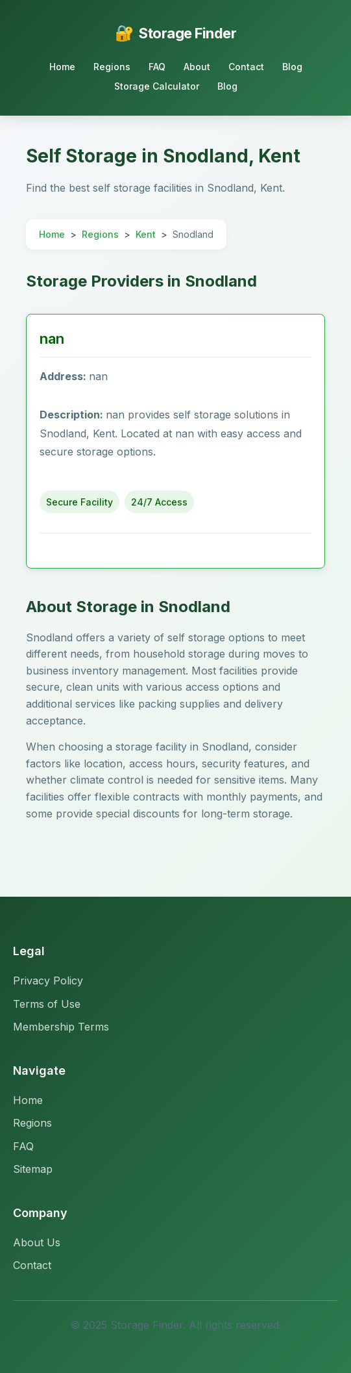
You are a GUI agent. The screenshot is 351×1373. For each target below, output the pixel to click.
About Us (36, 1242)
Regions (111, 66)
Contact (246, 66)
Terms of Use (46, 1003)
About (197, 66)
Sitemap (33, 1168)
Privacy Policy (48, 980)
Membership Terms (61, 1026)
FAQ (157, 66)
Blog (292, 66)
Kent (146, 234)
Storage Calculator (156, 86)
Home (62, 66)
